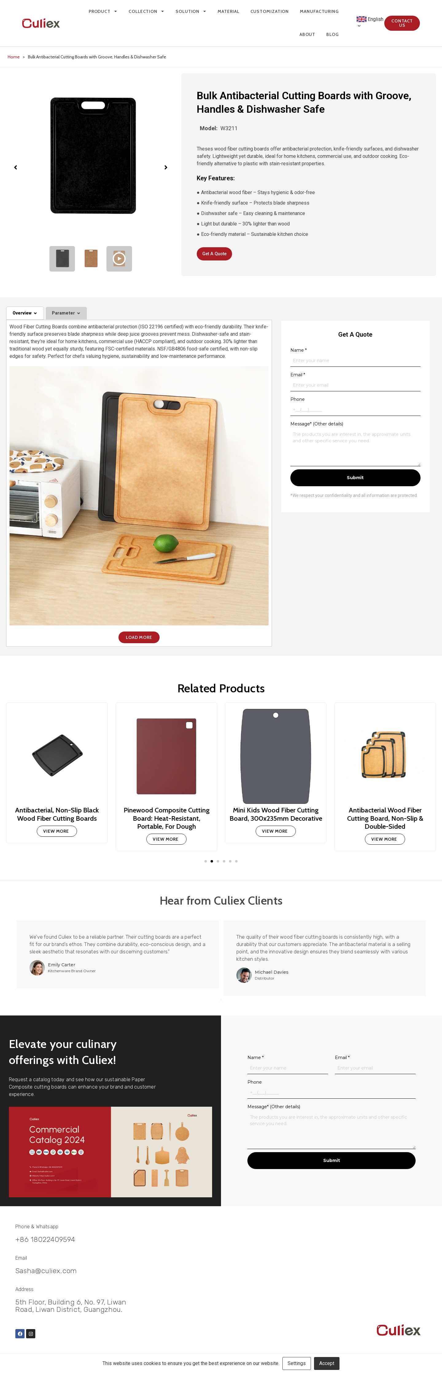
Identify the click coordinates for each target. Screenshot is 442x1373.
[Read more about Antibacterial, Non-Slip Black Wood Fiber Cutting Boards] (57, 833)
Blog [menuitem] (322, 34)
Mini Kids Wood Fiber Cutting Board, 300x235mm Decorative (275, 816)
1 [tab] (217, 1002)
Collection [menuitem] (136, 11)
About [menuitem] (297, 34)
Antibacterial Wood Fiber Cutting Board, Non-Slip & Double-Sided (385, 820)
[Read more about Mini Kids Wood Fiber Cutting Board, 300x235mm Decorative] (276, 833)
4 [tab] (230, 1002)
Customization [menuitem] (259, 11)
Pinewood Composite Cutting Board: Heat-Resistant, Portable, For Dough (166, 820)
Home (14, 57)
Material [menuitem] (218, 11)
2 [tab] (221, 1002)
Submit (355, 480)
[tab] (25, 315)
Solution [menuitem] (180, 11)
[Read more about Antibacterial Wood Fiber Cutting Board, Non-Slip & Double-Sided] (385, 841)
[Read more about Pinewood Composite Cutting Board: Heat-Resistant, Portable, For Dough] (166, 841)
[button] (205, 864)
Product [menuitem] (92, 11)
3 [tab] (225, 1002)
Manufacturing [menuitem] (309, 11)
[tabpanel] (119, 957)
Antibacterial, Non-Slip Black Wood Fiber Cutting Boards (57, 816)
